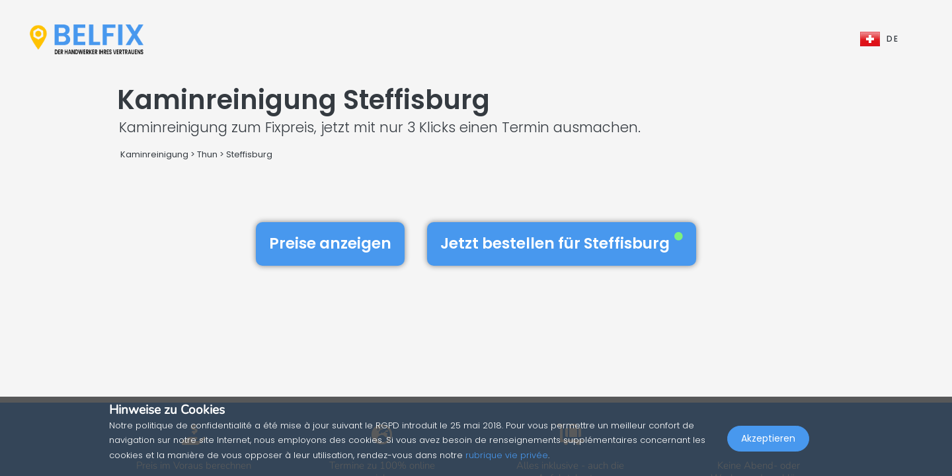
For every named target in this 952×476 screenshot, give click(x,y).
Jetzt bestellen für (561, 243)
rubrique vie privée (506, 455)
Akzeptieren (768, 447)
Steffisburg (249, 154)
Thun (207, 154)
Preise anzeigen (330, 243)
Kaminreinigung (154, 154)
